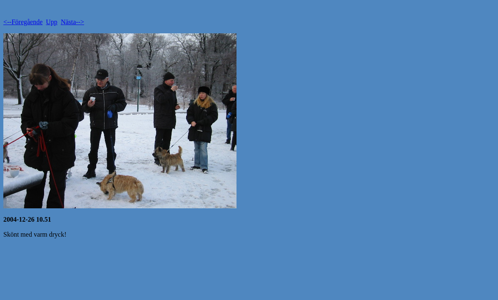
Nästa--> (72, 21)
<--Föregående (22, 21)
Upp (51, 21)
